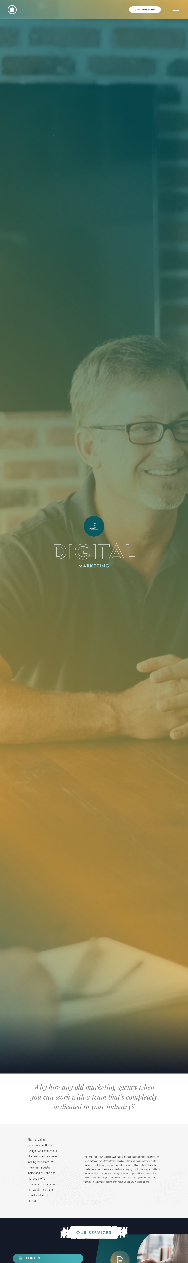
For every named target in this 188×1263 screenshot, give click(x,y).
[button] (146, 9)
